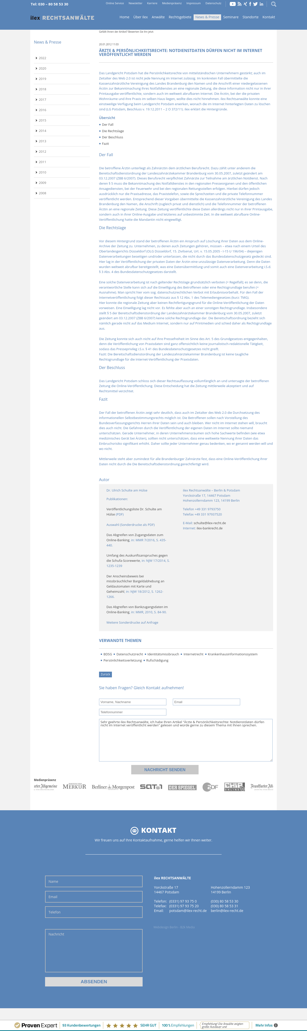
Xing (245, 4)
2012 (42, 151)
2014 (42, 130)
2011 (42, 162)
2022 (42, 58)
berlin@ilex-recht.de (227, 910)
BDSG (107, 654)
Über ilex (140, 17)
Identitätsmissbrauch (163, 654)
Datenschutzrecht (129, 654)
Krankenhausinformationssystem (233, 654)
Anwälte (158, 17)
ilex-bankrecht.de (210, 528)
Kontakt (268, 17)
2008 (42, 193)
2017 (42, 99)
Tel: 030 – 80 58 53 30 (49, 3)
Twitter (255, 4)
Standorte (251, 17)
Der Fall (107, 124)
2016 (42, 110)
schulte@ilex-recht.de (210, 523)
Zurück (105, 674)
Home (62, 17)
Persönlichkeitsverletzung (122, 660)
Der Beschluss (112, 137)
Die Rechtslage (113, 131)
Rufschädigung (157, 660)
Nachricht (94, 950)
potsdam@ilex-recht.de (188, 910)
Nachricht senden (164, 770)
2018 (42, 89)
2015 (42, 120)
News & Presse (207, 17)
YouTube (233, 4)
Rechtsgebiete (180, 17)
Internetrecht (193, 654)
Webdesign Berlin (166, 927)
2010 (42, 172)
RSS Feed (240, 4)
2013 (42, 141)
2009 (42, 182)
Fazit (105, 143)
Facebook (250, 4)
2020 (42, 68)
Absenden (94, 981)
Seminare (231, 17)
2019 (42, 78)
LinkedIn (261, 4)
